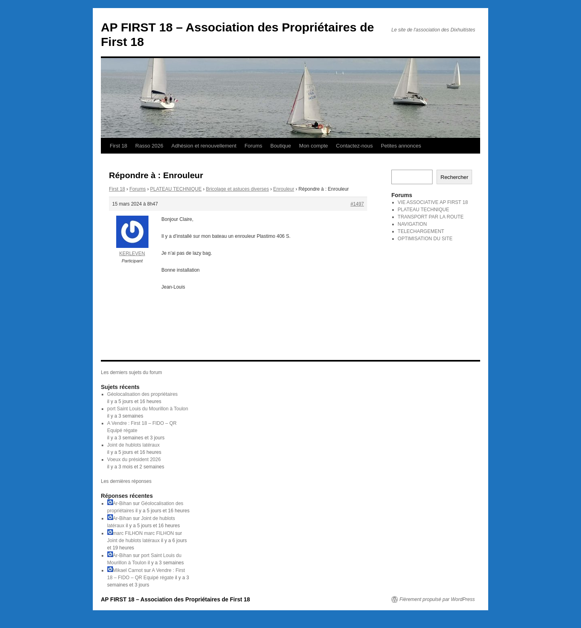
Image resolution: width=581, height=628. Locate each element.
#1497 (357, 204)
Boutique (280, 146)
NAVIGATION (412, 224)
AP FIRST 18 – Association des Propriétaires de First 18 (175, 599)
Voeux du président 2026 (134, 459)
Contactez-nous (354, 146)
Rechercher (454, 177)
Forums (253, 146)
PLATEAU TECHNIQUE (176, 189)
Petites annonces (401, 146)
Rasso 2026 (149, 146)
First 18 (118, 146)
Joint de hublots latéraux (133, 445)
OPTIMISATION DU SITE (425, 238)
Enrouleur (283, 189)
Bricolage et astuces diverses (237, 189)
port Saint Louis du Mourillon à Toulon (147, 409)
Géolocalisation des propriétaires (142, 394)
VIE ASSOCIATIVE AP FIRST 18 (433, 202)
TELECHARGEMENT (421, 231)
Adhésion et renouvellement (203, 146)
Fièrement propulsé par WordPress (437, 599)
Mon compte (313, 146)
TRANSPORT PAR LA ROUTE (431, 217)
